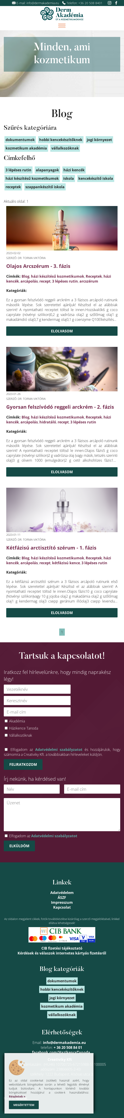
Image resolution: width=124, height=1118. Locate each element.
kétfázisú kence (66, 562)
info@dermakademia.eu (42, 3)
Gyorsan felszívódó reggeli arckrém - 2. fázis (60, 406)
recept (45, 281)
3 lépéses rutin (65, 281)
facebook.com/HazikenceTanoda (61, 1052)
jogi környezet (99, 139)
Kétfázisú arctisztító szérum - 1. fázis (51, 547)
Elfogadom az (43, 835)
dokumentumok (20, 139)
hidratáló (47, 422)
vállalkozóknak (65, 148)
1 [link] (62, 632)
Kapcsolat (62, 907)
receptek (13, 186)
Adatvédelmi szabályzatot (59, 749)
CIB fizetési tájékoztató (61, 948)
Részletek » (17, 1096)
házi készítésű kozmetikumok (57, 276)
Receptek (94, 276)
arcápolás (29, 281)
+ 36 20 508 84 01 (68, 1047)
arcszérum (88, 281)
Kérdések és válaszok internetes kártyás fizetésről (62, 953)
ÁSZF (62, 897)
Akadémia (17, 721)
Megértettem (23, 1105)
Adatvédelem (62, 892)
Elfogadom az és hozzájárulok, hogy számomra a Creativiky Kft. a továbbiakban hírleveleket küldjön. (62, 752)
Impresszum (62, 902)
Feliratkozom (23, 764)
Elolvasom (62, 331)
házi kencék (74, 170)
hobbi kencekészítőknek (60, 139)
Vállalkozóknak (20, 735)
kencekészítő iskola (95, 178)
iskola (68, 178)
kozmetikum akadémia (26, 148)
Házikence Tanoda (23, 728)
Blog (62, 114)
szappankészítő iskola (45, 186)
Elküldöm (19, 845)
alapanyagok (47, 170)
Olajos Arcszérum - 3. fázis (38, 266)
